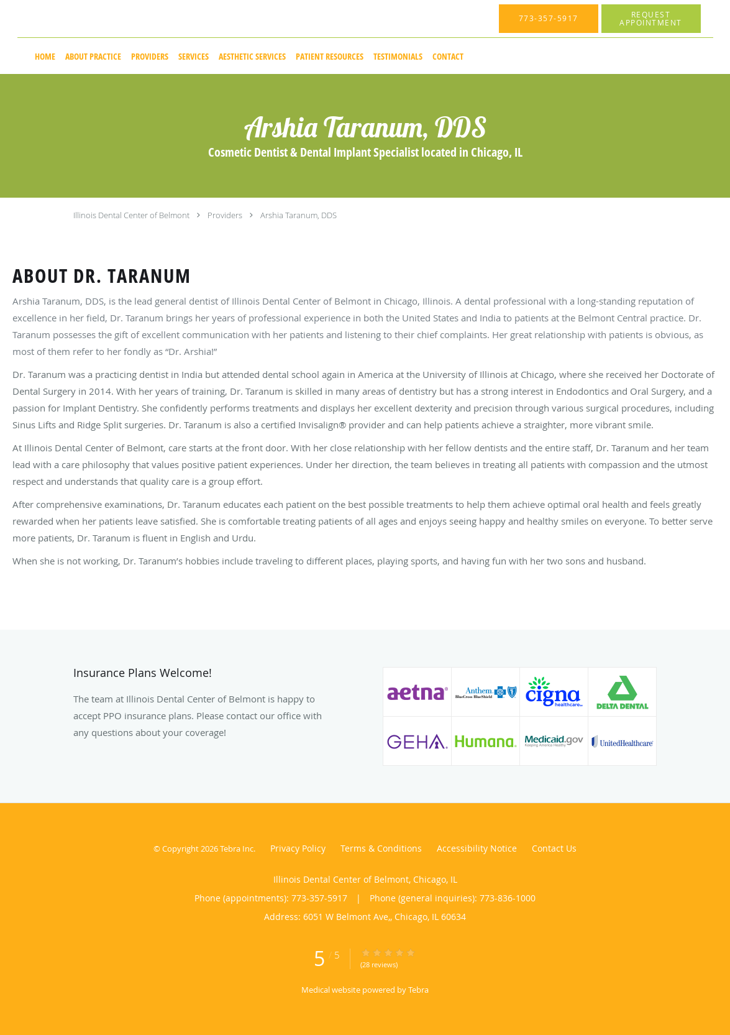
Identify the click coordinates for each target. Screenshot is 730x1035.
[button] (651, 18)
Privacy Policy (298, 848)
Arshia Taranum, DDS (298, 215)
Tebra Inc (236, 848)
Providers (225, 215)
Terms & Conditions (381, 848)
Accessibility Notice (477, 848)
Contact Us (554, 848)
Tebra (418, 989)
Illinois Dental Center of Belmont (131, 215)
